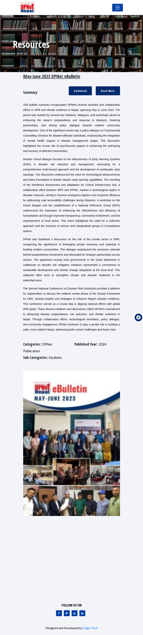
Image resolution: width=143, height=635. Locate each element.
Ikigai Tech (90, 628)
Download (80, 91)
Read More (108, 91)
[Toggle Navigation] (117, 7)
